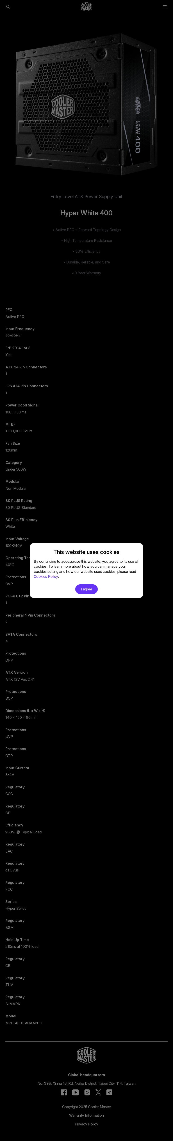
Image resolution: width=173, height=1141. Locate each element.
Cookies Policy (46, 576)
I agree (86, 589)
